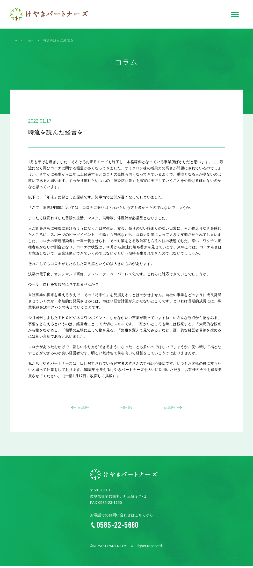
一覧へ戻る (126, 409)
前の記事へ (80, 409)
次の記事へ (173, 409)
